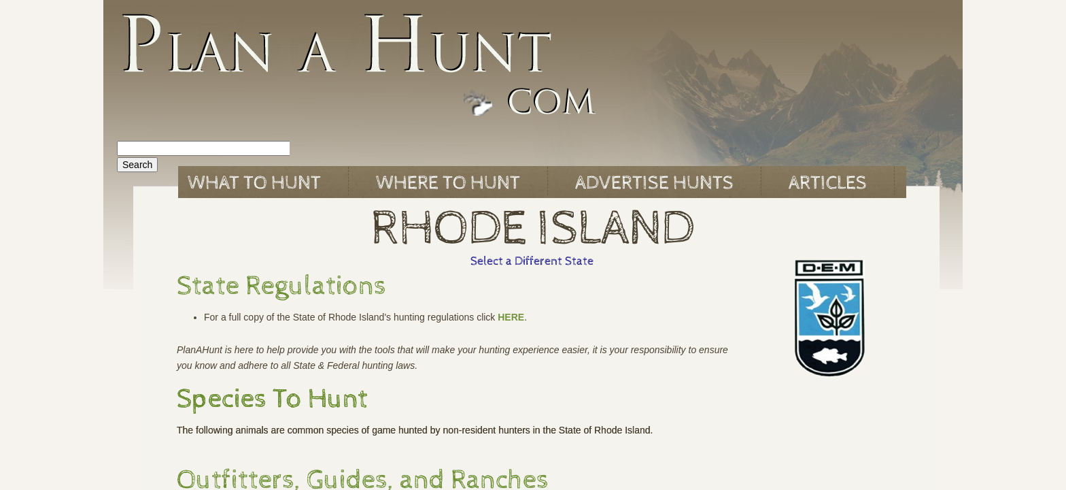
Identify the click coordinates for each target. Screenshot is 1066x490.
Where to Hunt (448, 183)
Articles (828, 183)
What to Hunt (254, 183)
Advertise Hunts (654, 183)
